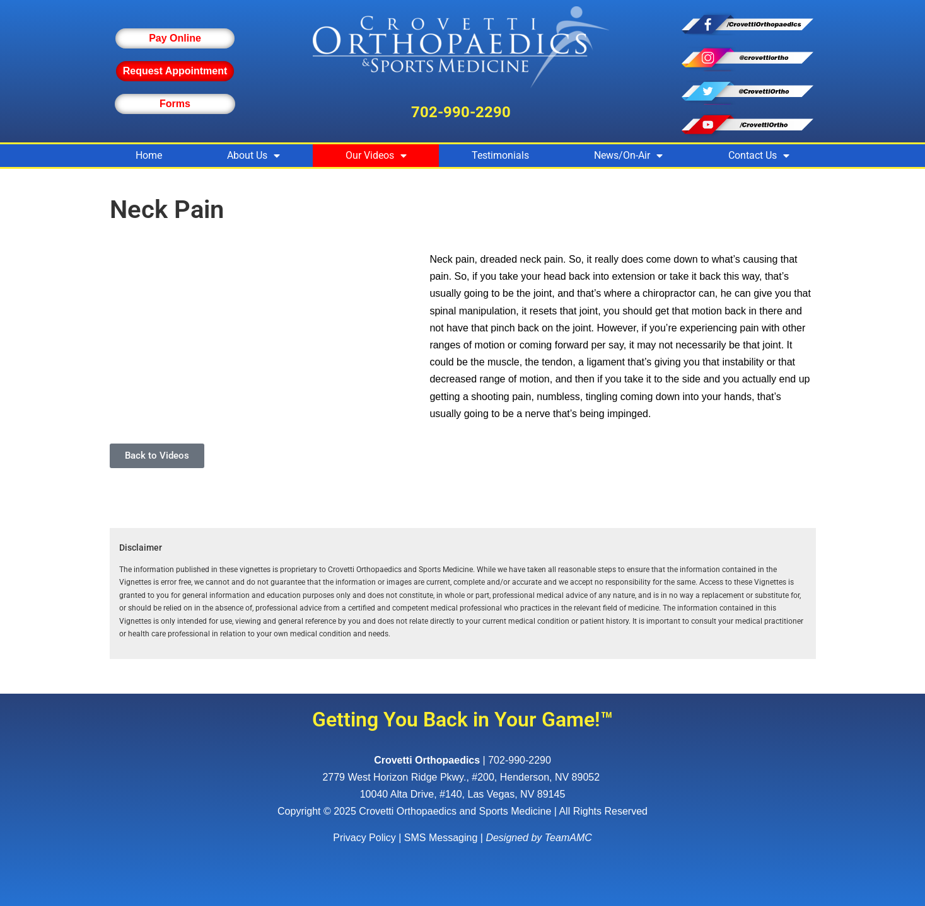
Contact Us (758, 155)
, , (462, 777)
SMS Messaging (441, 837)
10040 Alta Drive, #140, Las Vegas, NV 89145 (463, 794)
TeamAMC (568, 837)
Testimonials (500, 155)
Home (149, 155)
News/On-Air (628, 155)
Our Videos (376, 155)
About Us (253, 155)
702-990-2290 (461, 112)
